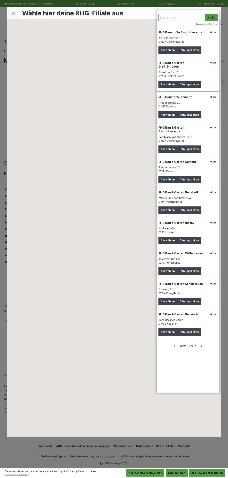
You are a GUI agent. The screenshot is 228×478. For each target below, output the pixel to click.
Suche (211, 17)
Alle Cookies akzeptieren (207, 472)
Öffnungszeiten (189, 49)
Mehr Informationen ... (16, 474)
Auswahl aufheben (207, 24)
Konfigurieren (176, 472)
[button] (91, 235)
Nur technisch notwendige (145, 472)
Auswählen (168, 49)
